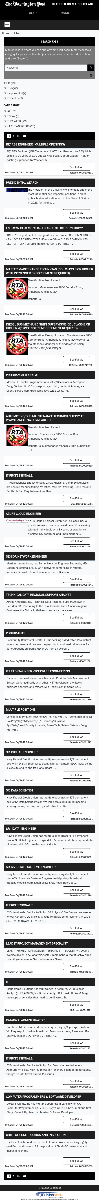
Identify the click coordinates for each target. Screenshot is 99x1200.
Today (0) (13, 116)
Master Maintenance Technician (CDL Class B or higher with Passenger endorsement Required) (49, 271)
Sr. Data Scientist (19, 790)
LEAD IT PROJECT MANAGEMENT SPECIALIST (37, 943)
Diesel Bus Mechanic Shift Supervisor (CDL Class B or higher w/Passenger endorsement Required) (48, 326)
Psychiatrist (16, 633)
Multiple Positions (21, 709)
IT (7, 982)
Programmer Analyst (23, 375)
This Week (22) (17, 121)
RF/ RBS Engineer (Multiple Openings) (35, 144)
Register (65, 12)
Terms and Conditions (49, 1187)
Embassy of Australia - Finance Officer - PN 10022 (44, 228)
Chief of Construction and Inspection (36, 1135)
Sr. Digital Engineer (22, 752)
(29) (9, 83)
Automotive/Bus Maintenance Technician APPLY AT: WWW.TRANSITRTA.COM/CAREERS (45, 418)
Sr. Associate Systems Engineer (31, 867)
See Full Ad (76, 167)
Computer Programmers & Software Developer (43, 1097)
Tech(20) (12, 88)
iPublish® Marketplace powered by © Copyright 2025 (49, 1194)
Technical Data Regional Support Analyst (38, 595)
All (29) (12, 111)
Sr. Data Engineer (21, 828)
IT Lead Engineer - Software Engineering (38, 671)
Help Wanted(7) (16, 93)
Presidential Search (22, 182)
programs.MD (33, 648)
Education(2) (15, 98)
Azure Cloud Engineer (23, 514)
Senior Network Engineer (26, 556)
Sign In (33, 12)
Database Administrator (25, 1020)
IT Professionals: (19, 475)
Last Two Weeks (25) (21, 126)
